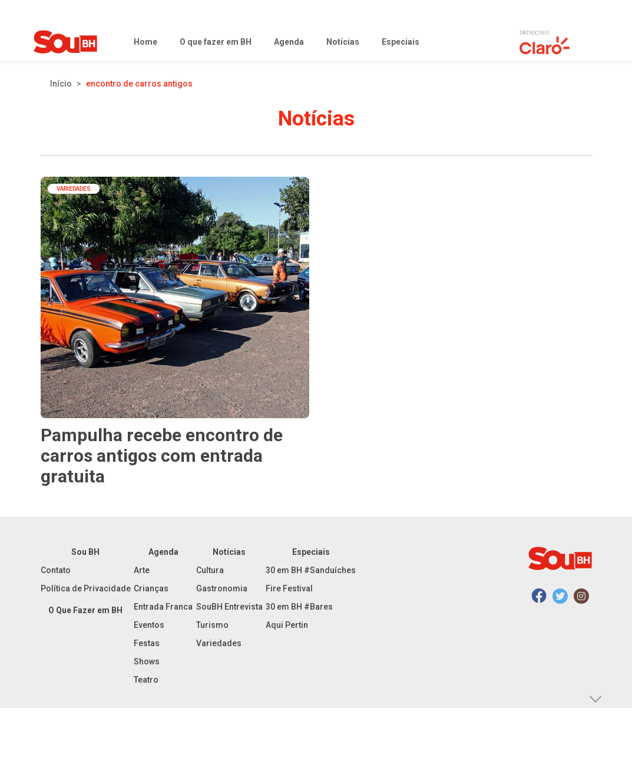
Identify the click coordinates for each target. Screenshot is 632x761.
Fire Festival (289, 588)
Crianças (151, 588)
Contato (56, 570)
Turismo (212, 625)
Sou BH (85, 552)
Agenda (163, 552)
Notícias (229, 552)
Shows (147, 661)
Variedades (218, 643)
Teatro (146, 679)
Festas (147, 643)
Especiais (311, 552)
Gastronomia (221, 588)
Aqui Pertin (287, 625)
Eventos (149, 625)
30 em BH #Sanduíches (311, 570)
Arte (142, 570)
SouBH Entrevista (229, 606)
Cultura (210, 570)
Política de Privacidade (86, 588)
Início (61, 83)
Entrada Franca (163, 606)
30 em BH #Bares (299, 606)
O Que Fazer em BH (85, 610)
